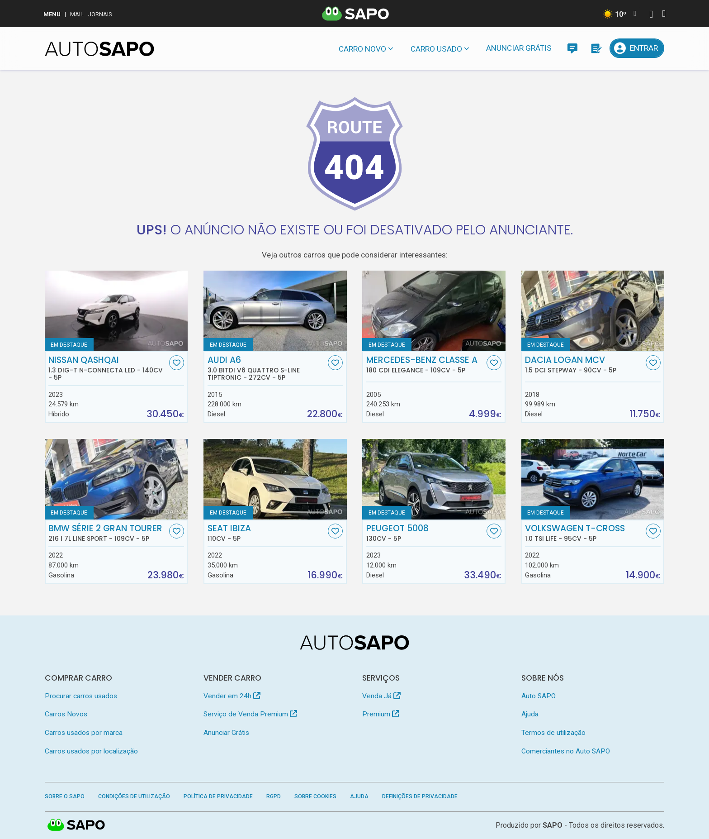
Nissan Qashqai (107, 368)
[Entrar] (637, 48)
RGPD (273, 796)
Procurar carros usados (81, 696)
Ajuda (530, 714)
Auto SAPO (538, 696)
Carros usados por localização (91, 751)
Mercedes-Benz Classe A (425, 364)
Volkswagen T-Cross (584, 533)
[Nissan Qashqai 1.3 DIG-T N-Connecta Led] (116, 311)
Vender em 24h (231, 696)
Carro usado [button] (436, 48)
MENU (52, 14)
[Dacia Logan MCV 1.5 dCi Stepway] (593, 311)
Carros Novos (66, 714)
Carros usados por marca (84, 733)
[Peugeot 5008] (434, 479)
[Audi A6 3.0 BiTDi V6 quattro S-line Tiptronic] (275, 311)
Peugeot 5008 (425, 533)
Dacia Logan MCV (584, 364)
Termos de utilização (553, 733)
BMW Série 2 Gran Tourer (107, 533)
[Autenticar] (651, 15)
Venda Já (381, 696)
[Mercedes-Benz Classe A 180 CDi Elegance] (434, 311)
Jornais (100, 14)
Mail (77, 14)
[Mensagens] (572, 48)
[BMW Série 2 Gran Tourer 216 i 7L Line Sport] (116, 479)
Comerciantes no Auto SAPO (565, 751)
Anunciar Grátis (519, 47)
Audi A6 (267, 368)
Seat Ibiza (267, 533)
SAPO (552, 825)
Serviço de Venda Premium (250, 714)
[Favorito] (176, 362)
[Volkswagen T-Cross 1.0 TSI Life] (593, 479)
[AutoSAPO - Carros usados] (99, 49)
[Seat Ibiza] (275, 479)
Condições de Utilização (134, 796)
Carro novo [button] (362, 48)
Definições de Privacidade (420, 796)
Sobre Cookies (315, 796)
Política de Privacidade (218, 796)
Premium (380, 714)
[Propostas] (595, 48)
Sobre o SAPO (65, 796)
